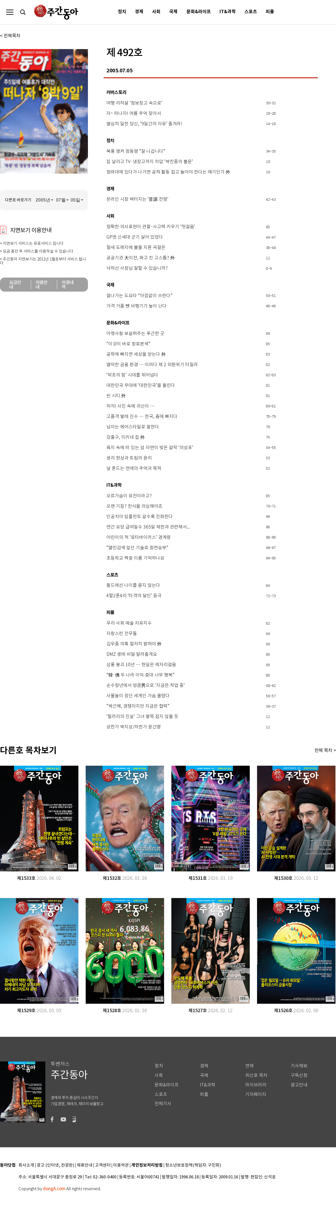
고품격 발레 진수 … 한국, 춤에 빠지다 (142, 416)
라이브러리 (255, 1085)
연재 (249, 1065)
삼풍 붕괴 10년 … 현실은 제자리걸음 (141, 665)
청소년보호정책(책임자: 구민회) (193, 1165)
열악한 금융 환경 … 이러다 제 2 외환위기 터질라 (152, 365)
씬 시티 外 (116, 396)
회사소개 (26, 1165)
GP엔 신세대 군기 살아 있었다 (134, 237)
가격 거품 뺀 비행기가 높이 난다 (136, 306)
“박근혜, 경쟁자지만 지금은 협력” (137, 706)
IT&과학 (228, 12)
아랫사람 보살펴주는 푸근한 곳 (135, 333)
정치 (122, 12)
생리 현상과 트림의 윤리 (129, 458)
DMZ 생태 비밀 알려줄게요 (131, 654)
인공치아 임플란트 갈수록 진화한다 (139, 516)
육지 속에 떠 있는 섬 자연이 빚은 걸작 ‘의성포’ (149, 448)
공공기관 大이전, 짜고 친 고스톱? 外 (140, 258)
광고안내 (299, 1085)
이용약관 (121, 1165)
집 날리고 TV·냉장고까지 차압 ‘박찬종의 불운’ (149, 162)
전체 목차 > (325, 750)
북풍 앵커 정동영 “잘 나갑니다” (135, 151)
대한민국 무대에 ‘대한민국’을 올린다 (140, 385)
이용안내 (42, 284)
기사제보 (299, 1065)
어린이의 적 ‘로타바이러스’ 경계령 (138, 537)
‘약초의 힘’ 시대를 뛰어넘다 (132, 375)
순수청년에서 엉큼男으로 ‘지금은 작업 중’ (145, 685)
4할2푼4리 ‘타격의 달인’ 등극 (134, 596)
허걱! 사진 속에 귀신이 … (130, 406)
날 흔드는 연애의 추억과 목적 (133, 468)
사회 (156, 12)
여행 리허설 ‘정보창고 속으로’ (134, 103)
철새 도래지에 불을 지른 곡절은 (135, 247)
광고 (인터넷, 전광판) (55, 1165)
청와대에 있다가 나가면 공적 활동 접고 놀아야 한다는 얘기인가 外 (168, 172)
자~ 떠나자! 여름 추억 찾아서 (133, 113)
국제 (173, 12)
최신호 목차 (256, 1075)
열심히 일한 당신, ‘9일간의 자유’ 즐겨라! (144, 124)
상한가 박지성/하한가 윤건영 (133, 727)
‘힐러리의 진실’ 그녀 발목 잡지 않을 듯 (142, 716)
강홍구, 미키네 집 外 (125, 437)
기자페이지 (255, 1094)
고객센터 (103, 1165)
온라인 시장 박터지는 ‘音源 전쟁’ (137, 199)
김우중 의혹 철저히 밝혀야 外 (134, 644)
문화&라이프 (198, 12)
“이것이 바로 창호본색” (128, 344)
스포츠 (250, 12)
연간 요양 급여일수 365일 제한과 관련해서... (148, 527)
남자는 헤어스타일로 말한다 (132, 427)
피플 (270, 12)
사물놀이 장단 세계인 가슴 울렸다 (138, 696)
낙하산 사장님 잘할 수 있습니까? (137, 268)
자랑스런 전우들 (121, 633)
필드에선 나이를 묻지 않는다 (133, 585)
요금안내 (15, 284)
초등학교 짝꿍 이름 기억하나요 (135, 558)
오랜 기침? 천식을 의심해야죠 (134, 506)
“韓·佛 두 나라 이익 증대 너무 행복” (140, 675)
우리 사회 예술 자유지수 (129, 623)
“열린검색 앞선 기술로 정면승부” (137, 548)
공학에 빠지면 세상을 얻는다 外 (136, 354)
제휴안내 (84, 1165)
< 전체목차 (10, 35)
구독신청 (299, 1075)
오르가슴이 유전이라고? (129, 496)
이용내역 (68, 284)
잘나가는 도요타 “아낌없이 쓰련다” (139, 296)
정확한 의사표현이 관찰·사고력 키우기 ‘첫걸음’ (150, 227)
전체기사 (163, 1103)
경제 (139, 12)
